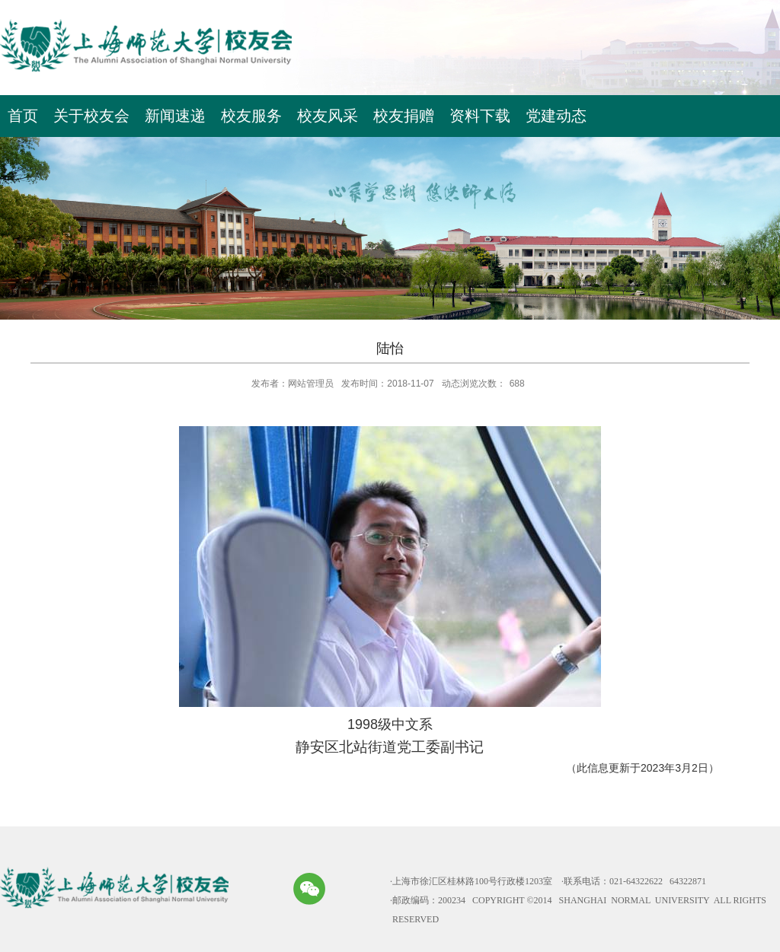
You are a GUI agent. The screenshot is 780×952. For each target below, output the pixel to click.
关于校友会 (91, 115)
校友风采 (327, 115)
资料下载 (479, 115)
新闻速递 (175, 115)
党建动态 (556, 115)
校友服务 (251, 115)
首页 (23, 115)
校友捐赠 (403, 115)
